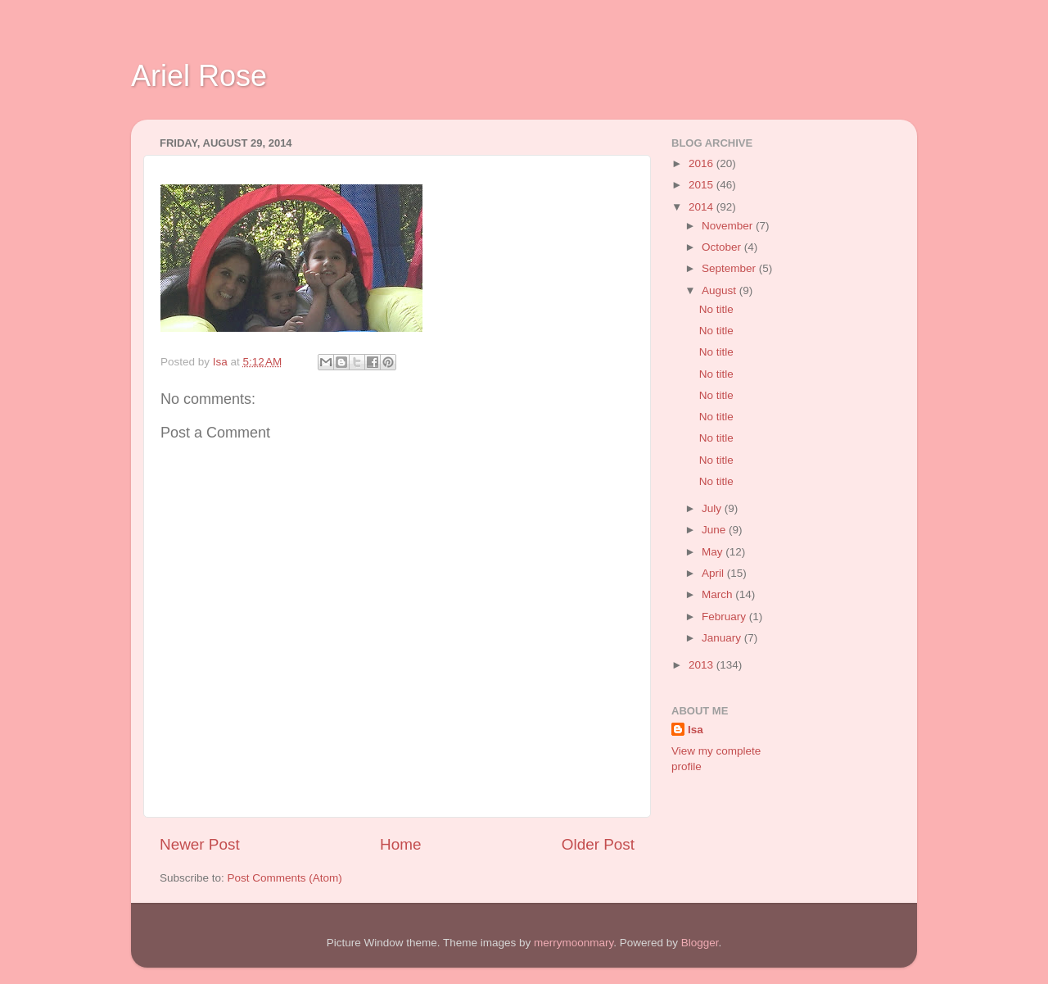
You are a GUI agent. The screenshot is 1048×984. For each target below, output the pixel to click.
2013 (702, 665)
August (720, 290)
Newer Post (200, 844)
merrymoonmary (573, 942)
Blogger (700, 942)
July (713, 508)
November (729, 226)
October (723, 247)
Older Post (598, 844)
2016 (702, 163)
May (713, 552)
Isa (695, 729)
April (714, 573)
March (718, 594)
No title (716, 309)
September (730, 268)
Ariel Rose (199, 76)
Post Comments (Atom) (285, 878)
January (723, 638)
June (715, 530)
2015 (702, 185)
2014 (702, 207)
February (725, 616)
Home (400, 844)
